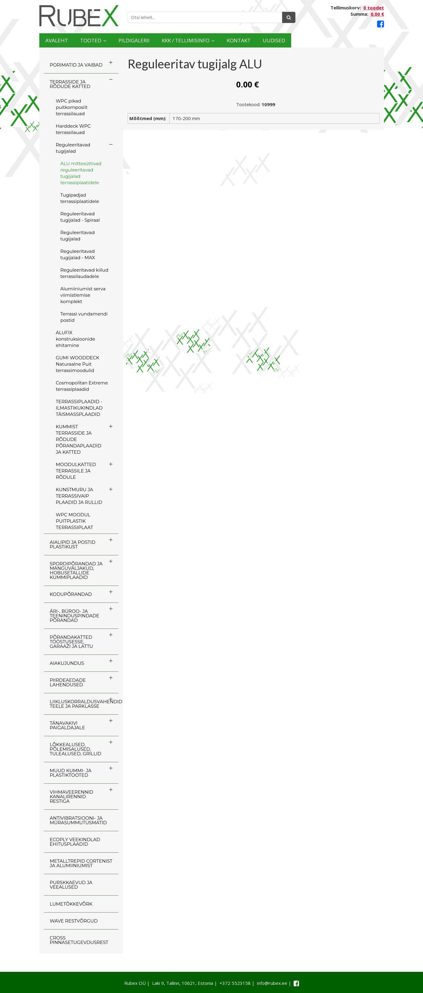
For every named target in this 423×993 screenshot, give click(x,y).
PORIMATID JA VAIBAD (76, 65)
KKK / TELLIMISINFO (240, 40)
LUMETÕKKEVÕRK (71, 904)
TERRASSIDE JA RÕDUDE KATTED (70, 84)
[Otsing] (288, 17)
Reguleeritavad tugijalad (73, 148)
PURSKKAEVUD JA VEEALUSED (71, 885)
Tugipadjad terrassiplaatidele (79, 198)
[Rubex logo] (79, 16)
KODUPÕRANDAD (71, 594)
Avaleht (63, 40)
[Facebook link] (380, 24)
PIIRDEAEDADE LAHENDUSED (68, 682)
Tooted (110, 40)
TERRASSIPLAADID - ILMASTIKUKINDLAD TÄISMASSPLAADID (79, 408)
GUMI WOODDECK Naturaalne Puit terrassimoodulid (77, 364)
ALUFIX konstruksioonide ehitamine (75, 339)
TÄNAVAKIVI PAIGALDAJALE (67, 725)
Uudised (360, 40)
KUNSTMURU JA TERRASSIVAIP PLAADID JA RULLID (79, 496)
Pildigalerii (168, 40)
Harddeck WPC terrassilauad (73, 129)
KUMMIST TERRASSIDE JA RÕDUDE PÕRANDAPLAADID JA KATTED (79, 439)
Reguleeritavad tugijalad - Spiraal (80, 217)
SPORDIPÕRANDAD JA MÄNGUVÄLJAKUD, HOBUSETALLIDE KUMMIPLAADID (76, 570)
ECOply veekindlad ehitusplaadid (75, 842)
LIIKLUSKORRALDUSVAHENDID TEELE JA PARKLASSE (84, 704)
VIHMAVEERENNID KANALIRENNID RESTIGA (71, 796)
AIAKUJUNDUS (67, 663)
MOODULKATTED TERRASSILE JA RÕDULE (76, 471)
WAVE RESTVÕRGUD (74, 921)
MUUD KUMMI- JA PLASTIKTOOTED (71, 773)
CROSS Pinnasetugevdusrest (79, 940)
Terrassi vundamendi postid (84, 317)
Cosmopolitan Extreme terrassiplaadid (82, 386)
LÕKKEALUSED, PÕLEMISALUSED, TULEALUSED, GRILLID (75, 749)
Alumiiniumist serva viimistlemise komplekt (83, 295)
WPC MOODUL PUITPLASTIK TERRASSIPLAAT (74, 521)
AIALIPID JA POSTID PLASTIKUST (73, 544)
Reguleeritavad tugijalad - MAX (77, 254)
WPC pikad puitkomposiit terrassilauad (72, 107)
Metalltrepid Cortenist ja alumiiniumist (81, 863)
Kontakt (312, 40)
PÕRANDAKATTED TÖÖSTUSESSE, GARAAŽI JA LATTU (71, 641)
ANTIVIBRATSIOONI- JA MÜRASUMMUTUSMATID (78, 820)
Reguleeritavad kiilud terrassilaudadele (84, 273)
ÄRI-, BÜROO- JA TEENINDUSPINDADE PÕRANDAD (74, 615)
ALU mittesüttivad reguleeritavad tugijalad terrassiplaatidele (81, 173)
